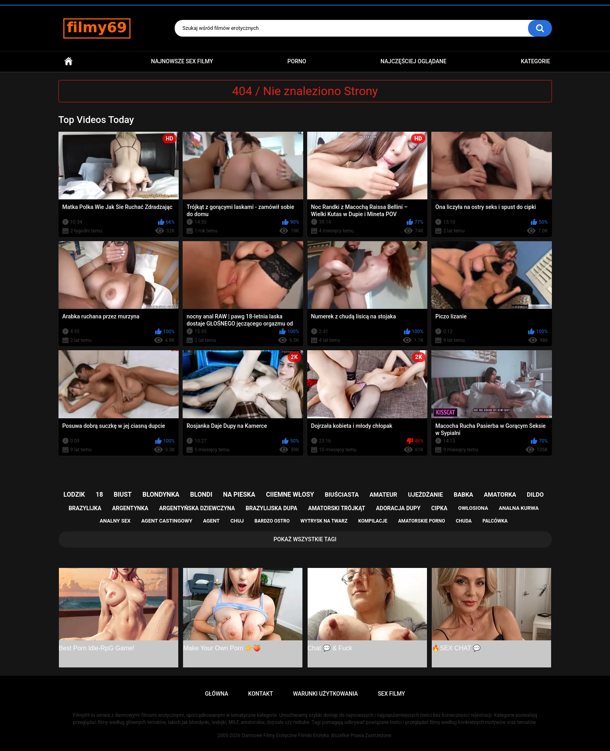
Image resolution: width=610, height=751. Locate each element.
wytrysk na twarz (323, 521)
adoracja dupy (398, 508)
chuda (464, 521)
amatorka (500, 494)
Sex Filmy (391, 694)
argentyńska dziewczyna (197, 508)
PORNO (296, 61)
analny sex (115, 521)
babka (463, 494)
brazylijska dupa (271, 508)
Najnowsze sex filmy (182, 61)
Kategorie (535, 61)
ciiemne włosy (290, 494)
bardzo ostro (272, 521)
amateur (383, 494)
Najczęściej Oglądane (413, 61)
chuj (237, 521)
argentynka (130, 508)
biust (123, 494)
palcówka (494, 521)
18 (99, 494)
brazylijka (84, 508)
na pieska (239, 494)
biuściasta (342, 494)
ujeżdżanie (425, 494)
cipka (439, 508)
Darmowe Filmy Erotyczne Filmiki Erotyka (285, 735)
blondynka (160, 494)
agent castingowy (166, 521)
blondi (201, 494)
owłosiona (473, 508)
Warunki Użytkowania (325, 694)
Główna (68, 61)
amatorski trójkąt (336, 508)
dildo (535, 494)
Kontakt (260, 694)
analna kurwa (519, 508)
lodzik (74, 494)
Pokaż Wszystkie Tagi (305, 539)
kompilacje (372, 521)
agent (211, 521)
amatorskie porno (421, 521)
